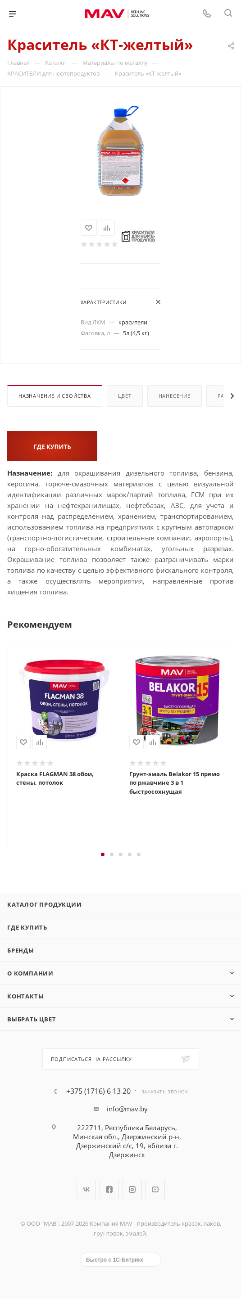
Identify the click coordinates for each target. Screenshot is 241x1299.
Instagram (132, 1189)
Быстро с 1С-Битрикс (115, 1260)
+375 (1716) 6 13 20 (98, 1091)
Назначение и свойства (54, 395)
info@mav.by (127, 1108)
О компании (30, 973)
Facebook (109, 1189)
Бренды (20, 950)
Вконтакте (86, 1189)
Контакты (25, 996)
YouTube (155, 1189)
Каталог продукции (44, 904)
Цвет (125, 395)
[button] (102, 854)
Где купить (27, 927)
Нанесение (175, 395)
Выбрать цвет (31, 1019)
